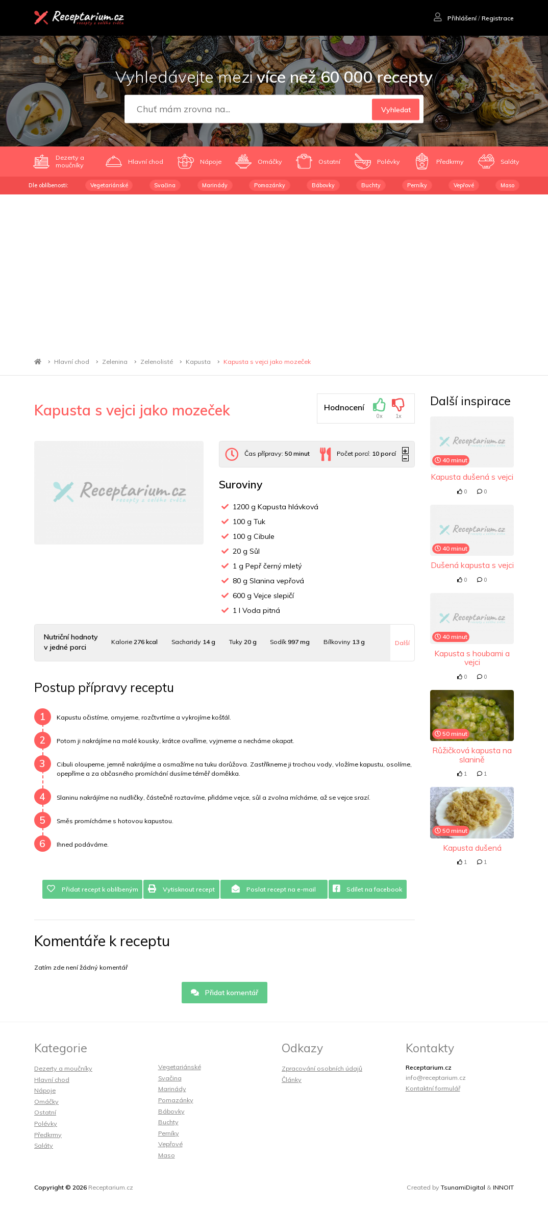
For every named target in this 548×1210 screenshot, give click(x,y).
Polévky (45, 1123)
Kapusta (198, 361)
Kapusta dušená (472, 848)
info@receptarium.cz (436, 1077)
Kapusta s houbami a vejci (472, 657)
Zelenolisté (156, 361)
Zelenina (115, 361)
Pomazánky (269, 185)
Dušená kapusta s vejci (472, 565)
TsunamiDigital (463, 1187)
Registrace (498, 18)
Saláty (43, 1145)
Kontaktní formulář (433, 1088)
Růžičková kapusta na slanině (472, 754)
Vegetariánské (109, 185)
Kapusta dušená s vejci (472, 477)
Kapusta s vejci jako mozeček (267, 361)
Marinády (215, 185)
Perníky (417, 185)
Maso (507, 185)
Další (402, 643)
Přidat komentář (225, 992)
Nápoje (45, 1090)
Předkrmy (48, 1135)
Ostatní (45, 1112)
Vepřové (464, 185)
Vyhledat (396, 109)
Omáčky (46, 1101)
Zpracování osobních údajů (322, 1068)
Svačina (165, 185)
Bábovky (323, 185)
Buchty (371, 185)
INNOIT (503, 1187)
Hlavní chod (71, 361)
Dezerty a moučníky (63, 1068)
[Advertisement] (274, 271)
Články (292, 1079)
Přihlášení (455, 18)
